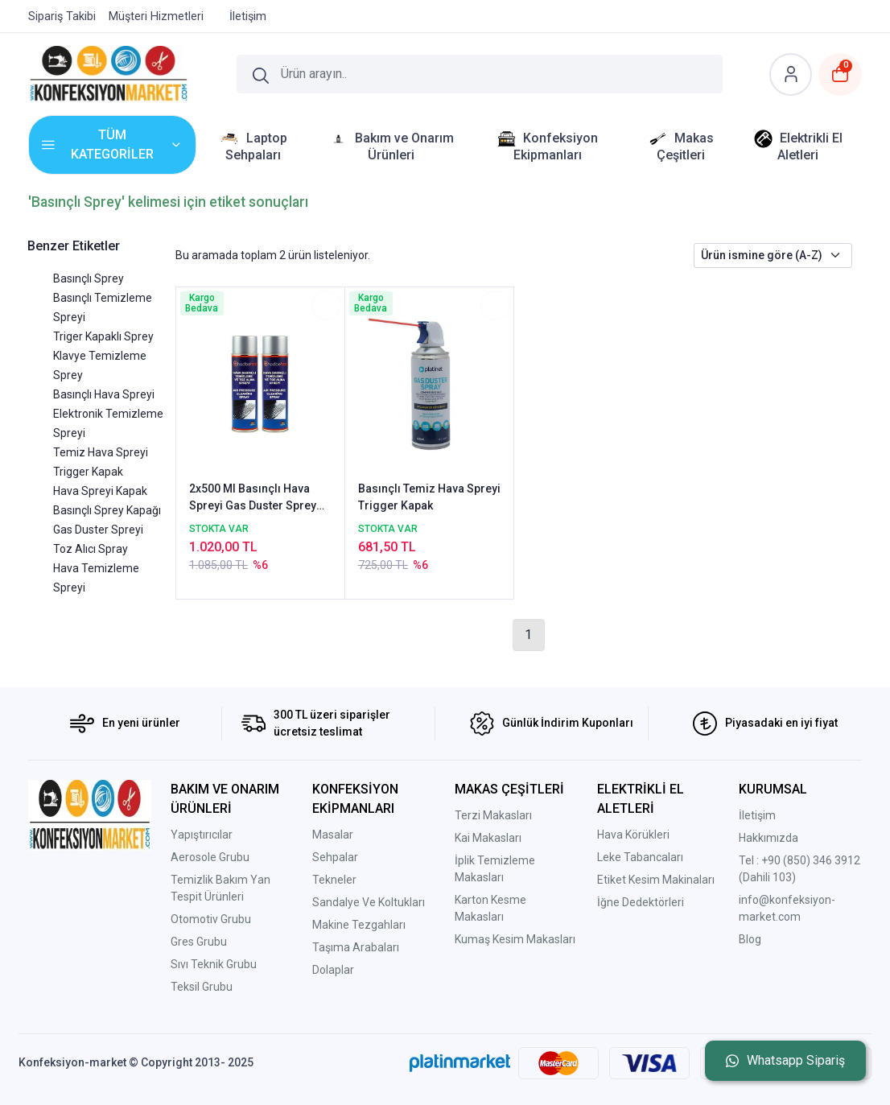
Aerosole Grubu (210, 857)
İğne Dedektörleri (640, 902)
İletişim (757, 815)
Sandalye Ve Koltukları (368, 902)
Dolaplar (333, 969)
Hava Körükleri (633, 834)
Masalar (332, 834)
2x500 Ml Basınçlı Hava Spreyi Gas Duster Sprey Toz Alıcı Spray (252, 498)
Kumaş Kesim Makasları (515, 939)
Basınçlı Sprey (88, 278)
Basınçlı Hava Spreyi (104, 394)
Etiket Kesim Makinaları (656, 879)
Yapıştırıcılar (202, 834)
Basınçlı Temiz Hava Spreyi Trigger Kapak (429, 497)
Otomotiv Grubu (211, 919)
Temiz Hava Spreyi (100, 452)
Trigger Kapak (88, 471)
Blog (750, 939)
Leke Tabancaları (640, 857)
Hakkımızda (768, 837)
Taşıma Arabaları (355, 947)
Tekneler (334, 879)
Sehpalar (335, 857)
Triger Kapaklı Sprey (103, 336)
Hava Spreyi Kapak (100, 490)
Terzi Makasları (493, 815)
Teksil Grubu (202, 986)
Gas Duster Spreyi (98, 529)
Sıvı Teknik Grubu (214, 964)
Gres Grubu (199, 941)
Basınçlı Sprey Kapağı (107, 510)
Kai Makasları (488, 837)
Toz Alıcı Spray (90, 548)
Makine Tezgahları (359, 924)
